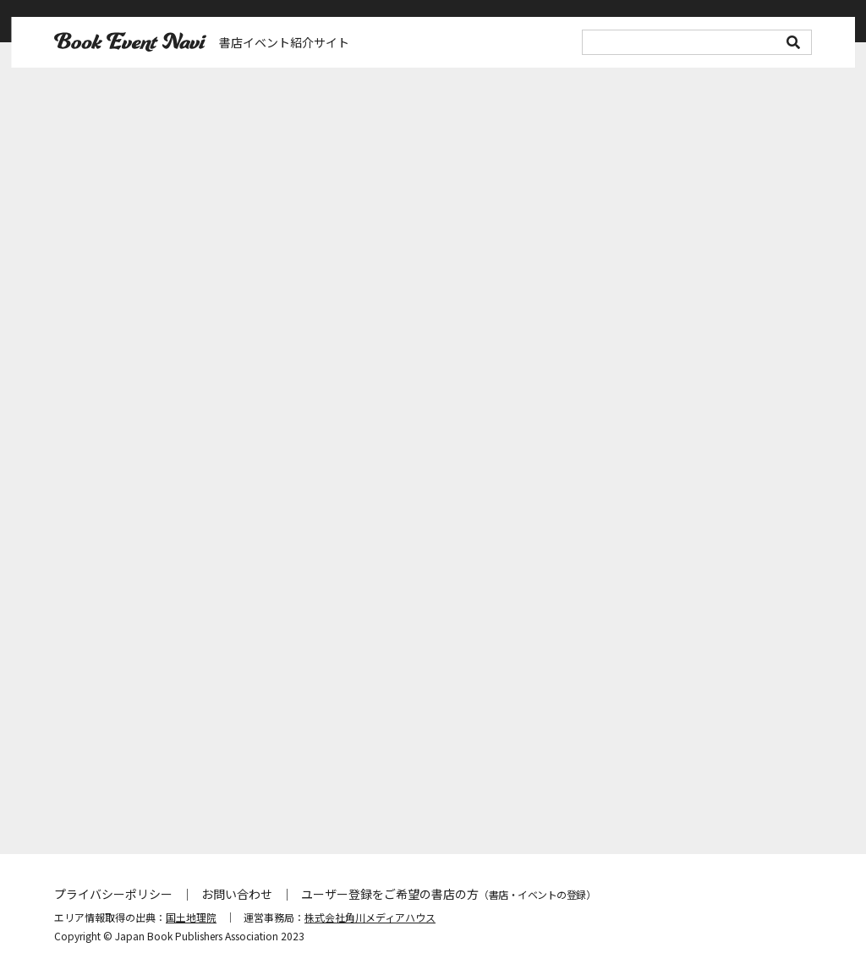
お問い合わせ (236, 894)
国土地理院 (191, 917)
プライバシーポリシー (113, 894)
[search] (697, 42)
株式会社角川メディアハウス (370, 917)
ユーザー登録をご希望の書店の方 (448, 894)
